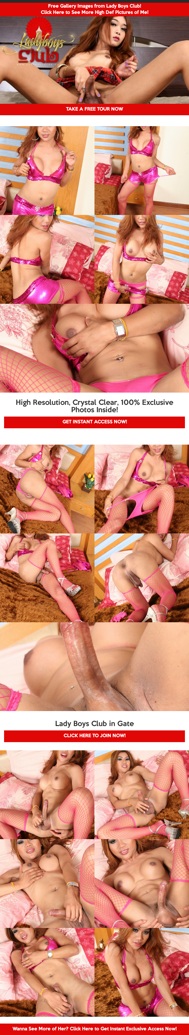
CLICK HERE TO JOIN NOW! (94, 736)
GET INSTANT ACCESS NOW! (94, 422)
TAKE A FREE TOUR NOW (94, 109)
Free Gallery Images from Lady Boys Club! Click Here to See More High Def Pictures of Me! (94, 9)
